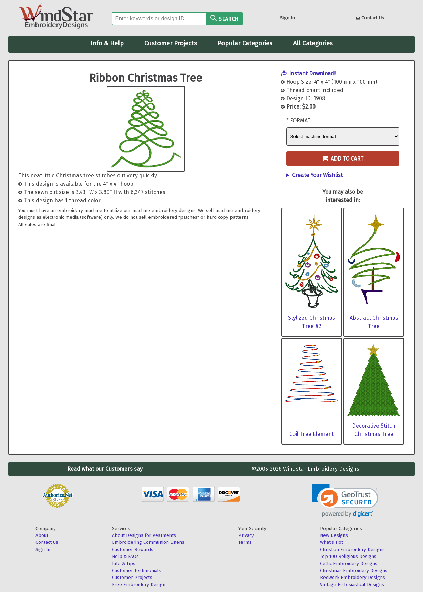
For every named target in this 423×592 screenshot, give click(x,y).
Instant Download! (312, 73)
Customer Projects (170, 43)
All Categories (313, 43)
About (41, 535)
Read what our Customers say (105, 469)
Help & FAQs (125, 556)
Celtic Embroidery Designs (349, 564)
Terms (245, 542)
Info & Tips (123, 564)
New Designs (334, 535)
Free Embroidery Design (138, 585)
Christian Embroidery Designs (352, 549)
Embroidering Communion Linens (148, 542)
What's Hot (331, 542)
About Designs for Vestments (144, 535)
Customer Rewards (132, 549)
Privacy (246, 535)
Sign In (287, 18)
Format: (300, 120)
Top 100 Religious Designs (348, 556)
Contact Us (370, 18)
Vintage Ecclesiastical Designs (352, 585)
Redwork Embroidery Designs (352, 577)
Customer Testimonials (136, 570)
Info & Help (107, 43)
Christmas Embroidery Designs (354, 570)
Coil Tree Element (311, 434)
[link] (345, 500)
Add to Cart (342, 158)
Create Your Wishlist (317, 175)
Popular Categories (245, 43)
